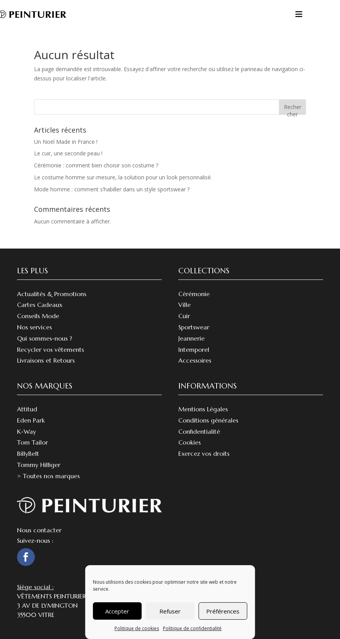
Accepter (117, 611)
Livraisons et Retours (46, 360)
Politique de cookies (136, 628)
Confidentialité (199, 431)
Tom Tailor (32, 442)
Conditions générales (208, 420)
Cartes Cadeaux (39, 304)
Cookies (189, 442)
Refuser (170, 611)
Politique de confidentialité (192, 628)
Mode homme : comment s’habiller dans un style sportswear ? (112, 189)
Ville (184, 304)
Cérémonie (194, 294)
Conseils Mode (38, 316)
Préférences (222, 611)
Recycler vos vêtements (50, 349)
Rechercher (292, 108)
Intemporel (193, 349)
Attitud (27, 409)
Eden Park (31, 420)
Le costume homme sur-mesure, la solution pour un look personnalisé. (123, 177)
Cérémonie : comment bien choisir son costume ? (96, 165)
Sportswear (193, 327)
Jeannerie (191, 338)
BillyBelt (28, 453)
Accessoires (194, 360)
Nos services (34, 327)
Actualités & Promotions (51, 294)
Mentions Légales (203, 409)
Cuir (184, 316)
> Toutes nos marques (48, 476)
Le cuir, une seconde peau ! (68, 153)
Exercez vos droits (203, 453)
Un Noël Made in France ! (65, 141)
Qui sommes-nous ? (44, 338)
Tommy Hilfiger (38, 465)
